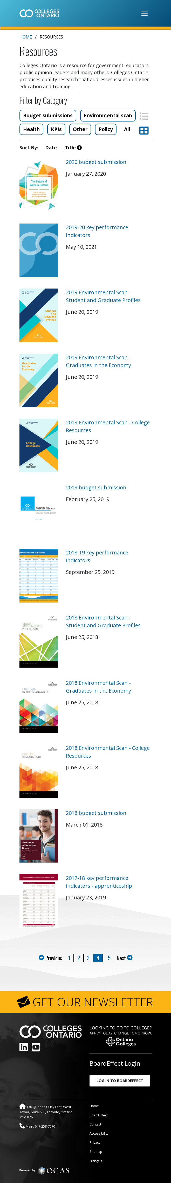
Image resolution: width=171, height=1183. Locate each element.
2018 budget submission (96, 812)
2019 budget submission (96, 487)
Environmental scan (108, 115)
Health (31, 129)
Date (52, 147)
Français (96, 1161)
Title (73, 147)
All (127, 129)
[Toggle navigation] (144, 13)
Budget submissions (48, 115)
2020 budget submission (96, 161)
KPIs (56, 129)
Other (80, 129)
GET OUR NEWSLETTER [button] (92, 1002)
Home (25, 37)
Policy (106, 129)
